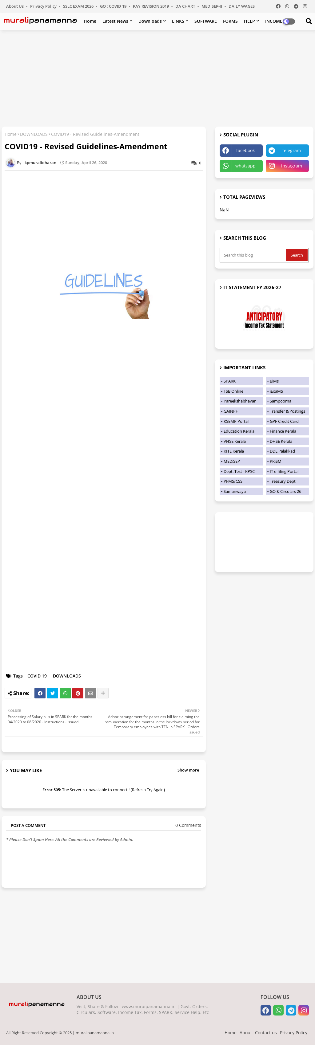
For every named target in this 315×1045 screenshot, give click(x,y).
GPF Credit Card (284, 421)
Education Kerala (239, 431)
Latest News (115, 21)
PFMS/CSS (233, 481)
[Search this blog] (253, 255)
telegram (291, 150)
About (246, 1032)
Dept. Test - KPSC (239, 471)
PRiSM (275, 461)
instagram (291, 166)
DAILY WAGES (242, 6)
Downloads (150, 21)
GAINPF (231, 411)
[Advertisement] (157, 79)
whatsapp (245, 166)
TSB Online (233, 391)
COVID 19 (37, 676)
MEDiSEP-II (212, 6)
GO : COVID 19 (113, 6)
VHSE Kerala (235, 441)
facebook (245, 150)
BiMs (274, 381)
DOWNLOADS (34, 134)
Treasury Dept (283, 481)
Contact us (266, 1032)
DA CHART (185, 6)
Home (90, 21)
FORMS (230, 21)
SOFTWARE (205, 21)
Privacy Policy (44, 6)
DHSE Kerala (281, 441)
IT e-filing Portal (284, 471)
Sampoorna (280, 401)
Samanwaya (235, 491)
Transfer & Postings (287, 411)
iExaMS (276, 391)
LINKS (178, 21)
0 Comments (188, 825)
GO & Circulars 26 (285, 491)
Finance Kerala (283, 431)
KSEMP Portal (236, 421)
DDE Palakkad (282, 451)
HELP (249, 21)
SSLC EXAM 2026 (78, 6)
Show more (188, 770)
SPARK (230, 381)
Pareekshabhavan (240, 401)
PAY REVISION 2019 (151, 6)
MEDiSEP (232, 461)
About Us (15, 6)
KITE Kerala (234, 451)
